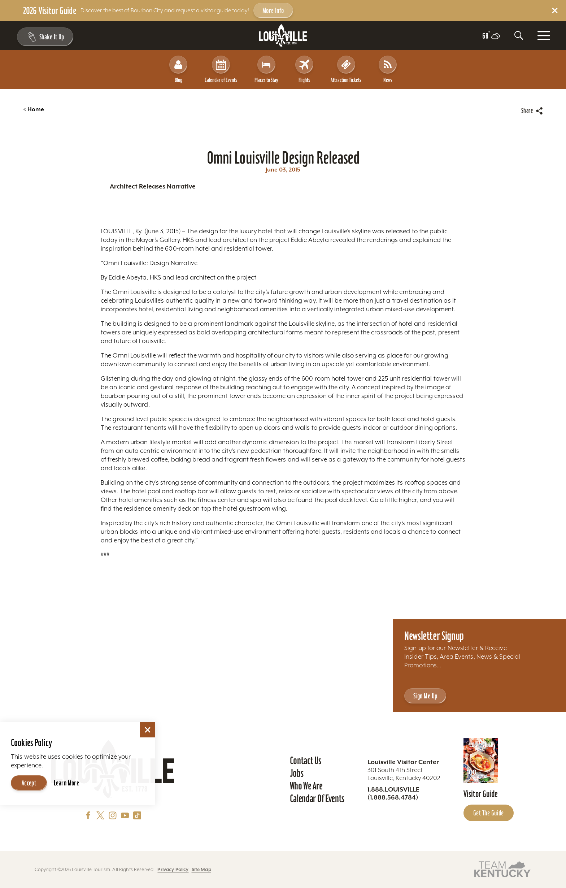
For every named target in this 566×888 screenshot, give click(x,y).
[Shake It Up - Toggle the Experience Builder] (44, 36)
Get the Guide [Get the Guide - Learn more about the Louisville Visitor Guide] (488, 813)
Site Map (201, 869)
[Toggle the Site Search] (518, 35)
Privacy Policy (172, 869)
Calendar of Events (221, 69)
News (388, 69)
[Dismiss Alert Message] (554, 10)
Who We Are (306, 786)
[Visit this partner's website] (502, 869)
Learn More (66, 783)
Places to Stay (266, 69)
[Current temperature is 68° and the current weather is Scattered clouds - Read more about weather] (491, 36)
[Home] (283, 35)
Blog (178, 69)
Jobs (297, 773)
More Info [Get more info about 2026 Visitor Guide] (273, 10)
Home (33, 109)
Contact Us (305, 760)
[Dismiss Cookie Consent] (147, 729)
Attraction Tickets (346, 69)
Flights (304, 69)
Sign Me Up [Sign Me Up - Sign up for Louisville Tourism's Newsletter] (425, 696)
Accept (29, 783)
